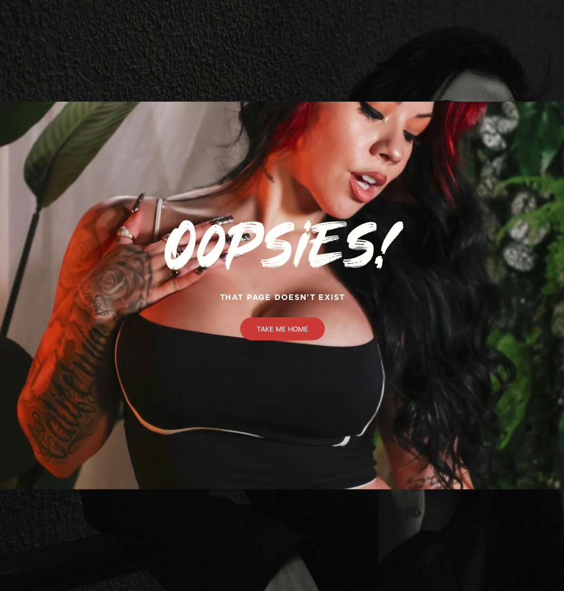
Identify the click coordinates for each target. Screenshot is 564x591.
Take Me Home (282, 328)
